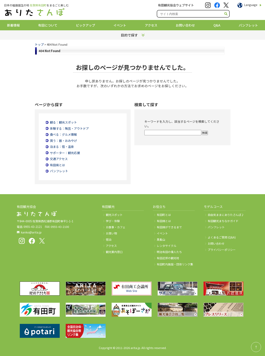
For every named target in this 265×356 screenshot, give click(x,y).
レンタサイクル (166, 246)
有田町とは (164, 215)
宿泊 (108, 239)
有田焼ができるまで (169, 227)
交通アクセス (59, 159)
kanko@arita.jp (31, 232)
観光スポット (114, 215)
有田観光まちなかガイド (223, 221)
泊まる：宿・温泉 (62, 146)
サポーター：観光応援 (65, 153)
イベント (119, 25)
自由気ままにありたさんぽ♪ (226, 215)
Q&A (216, 25)
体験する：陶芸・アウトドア (69, 128)
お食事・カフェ (115, 227)
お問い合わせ (185, 25)
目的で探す (129, 35)
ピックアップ (85, 25)
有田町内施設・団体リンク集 (175, 264)
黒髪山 (161, 239)
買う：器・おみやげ (63, 140)
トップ (39, 44)
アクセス (151, 25)
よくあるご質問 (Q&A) (222, 237)
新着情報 (13, 25)
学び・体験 (113, 221)
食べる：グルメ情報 (63, 134)
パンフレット (248, 25)
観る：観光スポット (63, 122)
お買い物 (111, 233)
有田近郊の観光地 (168, 258)
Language (250, 5)
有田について (47, 25)
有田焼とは (57, 165)
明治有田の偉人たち (169, 252)
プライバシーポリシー (222, 250)
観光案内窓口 (114, 252)
